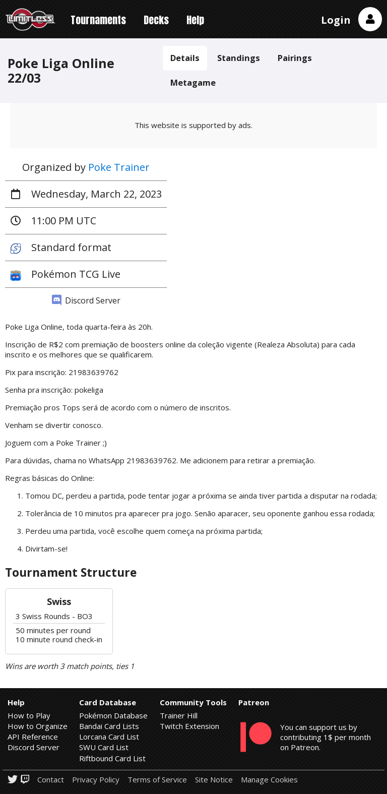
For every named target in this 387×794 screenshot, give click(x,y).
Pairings (295, 58)
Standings (238, 58)
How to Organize (38, 726)
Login (336, 20)
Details (185, 58)
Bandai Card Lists (109, 726)
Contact (50, 779)
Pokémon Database (113, 715)
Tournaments (98, 20)
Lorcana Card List (109, 736)
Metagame (193, 82)
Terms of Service (157, 779)
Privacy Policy (95, 779)
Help (195, 20)
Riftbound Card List (112, 758)
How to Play (29, 715)
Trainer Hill (179, 715)
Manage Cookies (269, 779)
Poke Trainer (119, 167)
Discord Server (86, 300)
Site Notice (214, 779)
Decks (156, 20)
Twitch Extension (189, 726)
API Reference (33, 736)
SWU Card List (103, 747)
